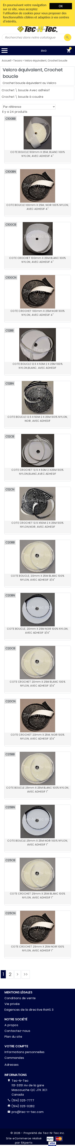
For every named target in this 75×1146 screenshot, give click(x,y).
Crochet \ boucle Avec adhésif (26, 90)
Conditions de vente (20, 998)
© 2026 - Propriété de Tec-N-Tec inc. (37, 1133)
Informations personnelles (24, 1052)
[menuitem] (65, 51)
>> (26, 974)
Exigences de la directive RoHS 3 (28, 1010)
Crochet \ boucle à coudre (23, 97)
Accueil (6, 60)
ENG (29, 51)
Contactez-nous (17, 1031)
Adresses (11, 1065)
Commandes (14, 1058)
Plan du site (13, 1036)
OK (61, 6)
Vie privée (12, 1004)
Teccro (17, 60)
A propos (11, 1025)
